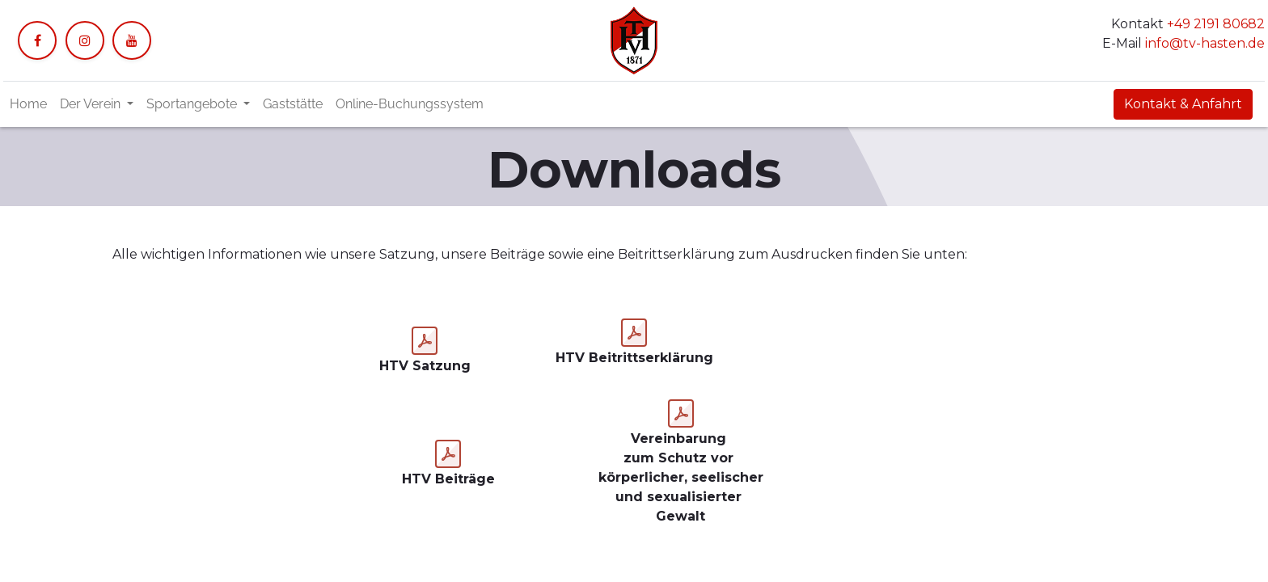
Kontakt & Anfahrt (1183, 104)
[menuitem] (28, 104)
